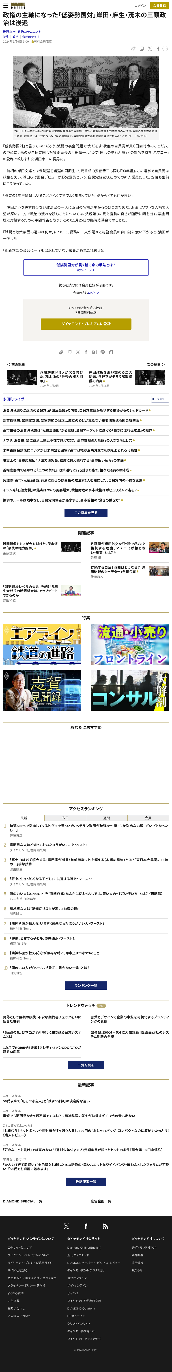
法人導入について (19, 1316)
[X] (66, 1227)
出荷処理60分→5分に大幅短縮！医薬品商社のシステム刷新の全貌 (130, 1034)
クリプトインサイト (79, 1323)
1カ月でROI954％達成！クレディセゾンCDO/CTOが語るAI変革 (42, 1050)
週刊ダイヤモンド (78, 1255)
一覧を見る (86, 1065)
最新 (23, 818)
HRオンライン (76, 1316)
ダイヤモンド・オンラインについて (31, 1239)
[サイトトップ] (18, 5)
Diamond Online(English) (84, 1247)
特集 (6, 37)
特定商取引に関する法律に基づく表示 (32, 1278)
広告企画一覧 (101, 1201)
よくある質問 (16, 1293)
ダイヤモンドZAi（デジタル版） (86, 1270)
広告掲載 (13, 1301)
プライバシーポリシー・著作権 (27, 1285)
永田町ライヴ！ (31, 37)
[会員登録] (159, 5)
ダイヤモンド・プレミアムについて (28, 1255)
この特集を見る (86, 513)
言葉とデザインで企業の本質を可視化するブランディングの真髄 (130, 1019)
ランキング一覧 (86, 985)
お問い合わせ (16, 1308)
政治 (16, 37)
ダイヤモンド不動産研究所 (84, 1301)
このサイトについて (20, 1247)
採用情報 (137, 1262)
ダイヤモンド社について (147, 1239)
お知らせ (137, 1270)
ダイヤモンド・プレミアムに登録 (86, 324)
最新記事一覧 (86, 1182)
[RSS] (105, 1227)
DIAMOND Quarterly (81, 1308)
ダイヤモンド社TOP (144, 1247)
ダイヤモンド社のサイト (83, 1239)
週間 (106, 818)
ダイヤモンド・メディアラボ (84, 1339)
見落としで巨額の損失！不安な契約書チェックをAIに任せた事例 (42, 1019)
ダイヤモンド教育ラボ (81, 1331)
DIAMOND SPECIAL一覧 (22, 1201)
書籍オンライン (77, 1278)
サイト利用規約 (17, 1270)
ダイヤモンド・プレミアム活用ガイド (30, 1262)
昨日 (65, 818)
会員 (148, 818)
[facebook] (86, 1227)
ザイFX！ (72, 1293)
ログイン (140, 5)
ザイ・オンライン (77, 1285)
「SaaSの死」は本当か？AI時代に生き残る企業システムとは (42, 1034)
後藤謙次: (22, 32)
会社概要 (137, 1255)
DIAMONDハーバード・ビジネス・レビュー (94, 1262)
